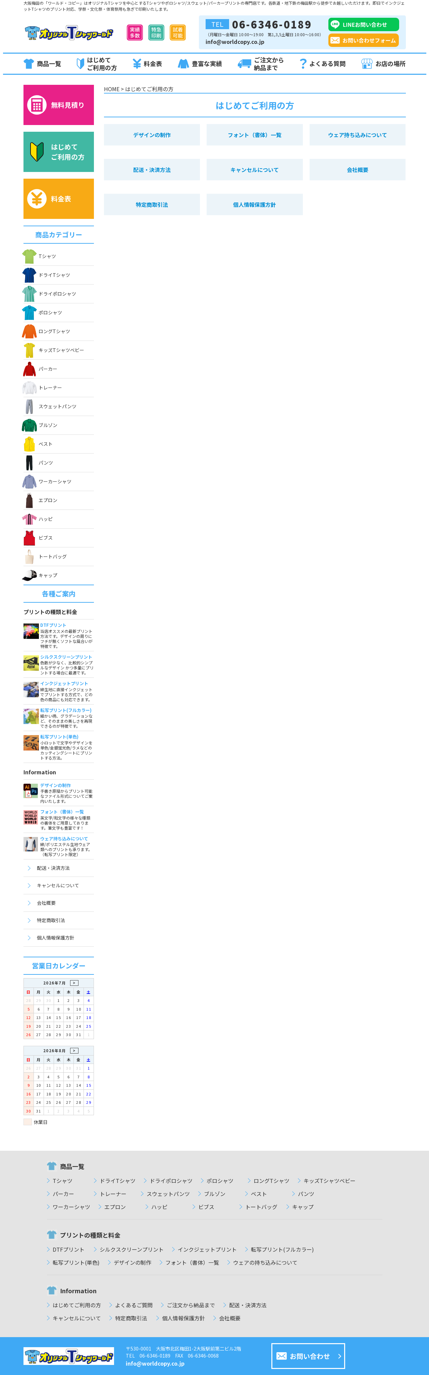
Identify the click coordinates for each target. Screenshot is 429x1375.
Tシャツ (39, 256)
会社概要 (46, 902)
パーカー (40, 368)
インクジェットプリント (207, 1249)
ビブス (38, 537)
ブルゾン (40, 425)
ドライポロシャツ (49, 294)
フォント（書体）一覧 (254, 135)
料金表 (147, 64)
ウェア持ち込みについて (357, 135)
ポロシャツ (42, 312)
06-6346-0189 (259, 24)
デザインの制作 (152, 135)
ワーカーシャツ (47, 481)
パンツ (38, 462)
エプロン (40, 500)
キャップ (40, 575)
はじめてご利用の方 (97, 63)
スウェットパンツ (49, 406)
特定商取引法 (51, 920)
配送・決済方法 (53, 867)
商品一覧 (42, 64)
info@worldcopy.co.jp (235, 42)
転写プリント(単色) (76, 1262)
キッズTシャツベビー (53, 350)
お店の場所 (383, 64)
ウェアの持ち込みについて (265, 1262)
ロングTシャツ (46, 331)
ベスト (38, 444)
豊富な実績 (200, 64)
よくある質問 (322, 64)
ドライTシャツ (46, 275)
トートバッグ (45, 556)
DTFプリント (69, 1249)
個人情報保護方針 (55, 937)
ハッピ (38, 519)
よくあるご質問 (134, 1305)
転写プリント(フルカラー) (282, 1249)
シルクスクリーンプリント (132, 1249)
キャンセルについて (58, 885)
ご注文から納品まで (261, 63)
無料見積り (56, 105)
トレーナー (42, 387)
